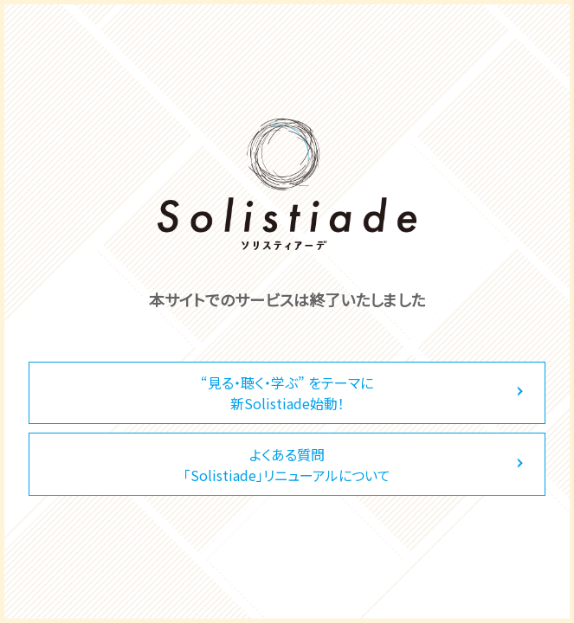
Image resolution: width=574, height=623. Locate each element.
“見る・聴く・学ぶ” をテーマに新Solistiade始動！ (287, 393)
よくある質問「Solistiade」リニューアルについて (287, 464)
